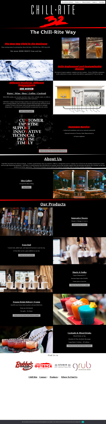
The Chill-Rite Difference (67, 2)
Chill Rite (33, 377)
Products (77, 2)
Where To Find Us (86, 2)
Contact (94, 2)
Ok (82, 421)
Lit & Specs (101, 2)
